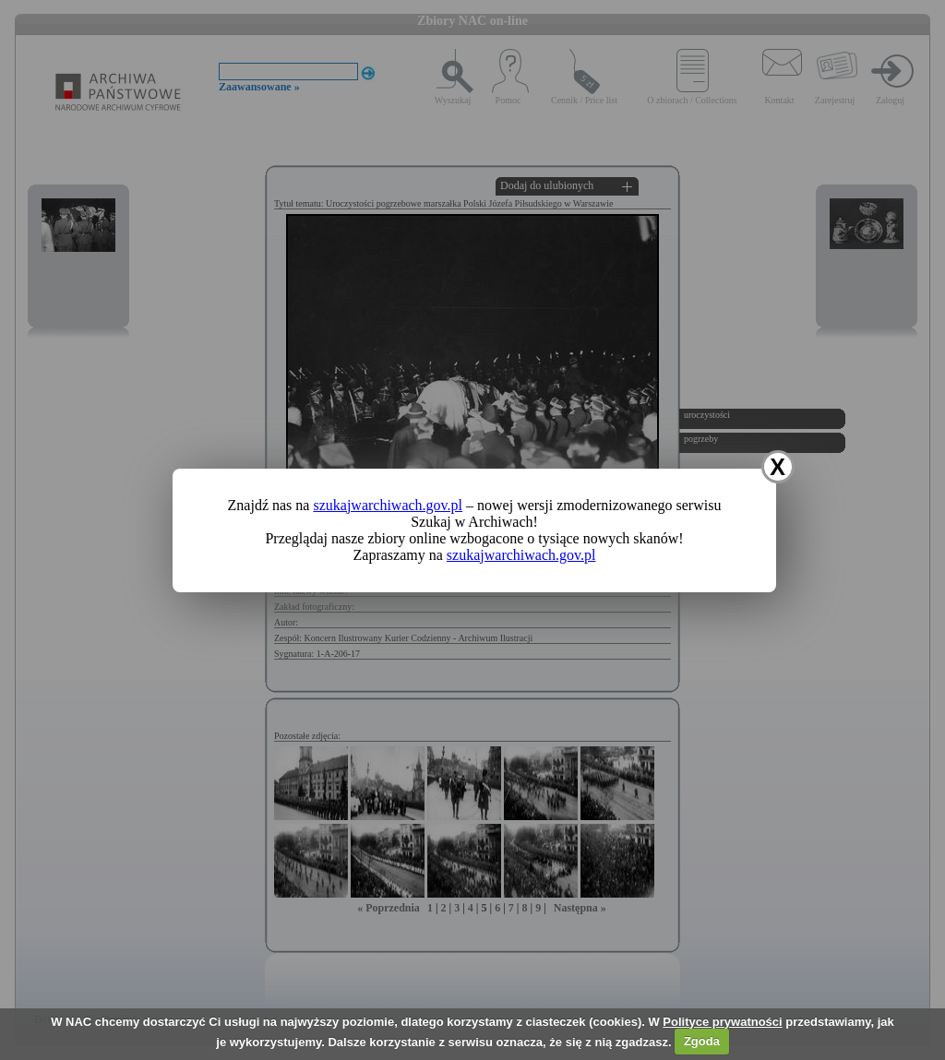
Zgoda (702, 1041)
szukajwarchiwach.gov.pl (387, 505)
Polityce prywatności (722, 1022)
